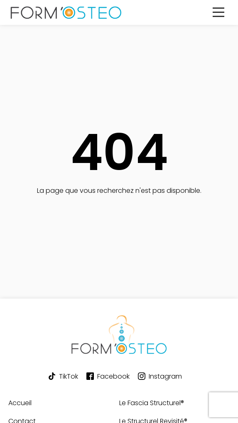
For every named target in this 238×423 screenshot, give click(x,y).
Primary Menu (221, 18)
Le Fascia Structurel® (151, 403)
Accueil (20, 403)
